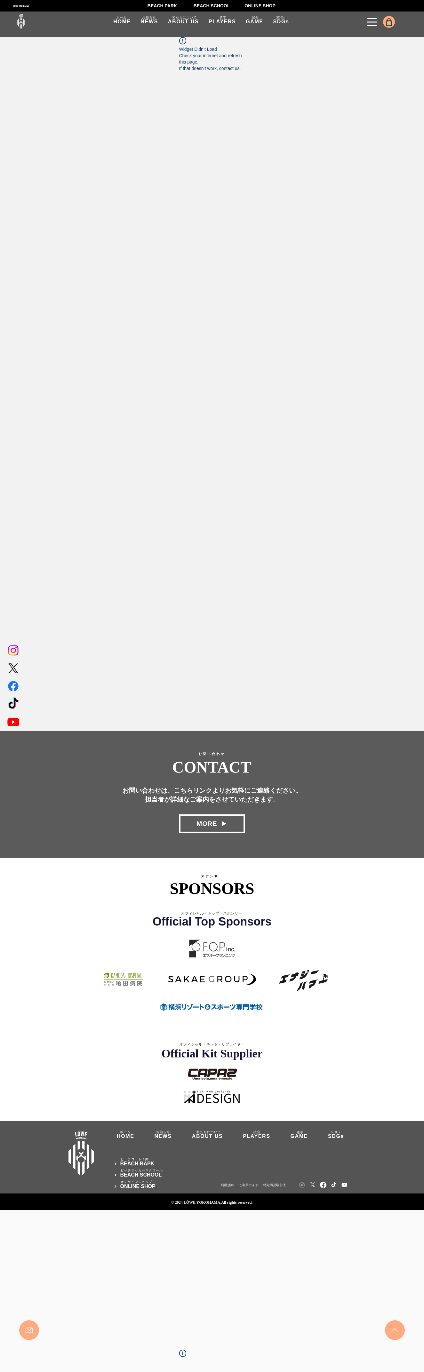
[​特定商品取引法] (274, 1185)
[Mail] (29, 1330)
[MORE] (212, 823)
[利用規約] (227, 1185)
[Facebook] (13, 686)
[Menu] (372, 22)
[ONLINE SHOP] (260, 5)
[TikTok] (13, 704)
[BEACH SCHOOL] (212, 5)
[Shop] (389, 22)
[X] (13, 668)
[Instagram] (13, 650)
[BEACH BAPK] (151, 1163)
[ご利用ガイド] (248, 1185)
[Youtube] (13, 722)
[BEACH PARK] (162, 5)
